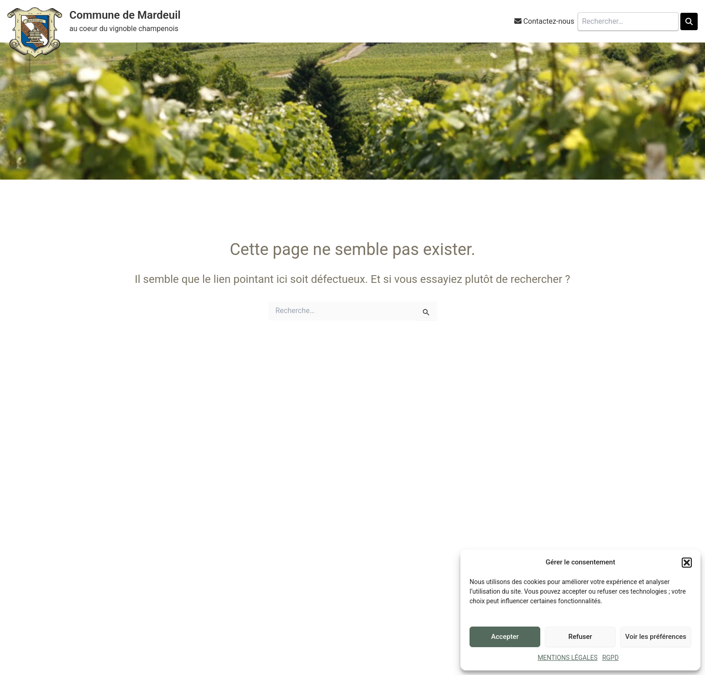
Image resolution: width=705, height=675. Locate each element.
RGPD (610, 657)
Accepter (504, 636)
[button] (686, 562)
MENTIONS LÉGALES (568, 657)
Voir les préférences (655, 636)
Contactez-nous (548, 21)
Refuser (580, 636)
